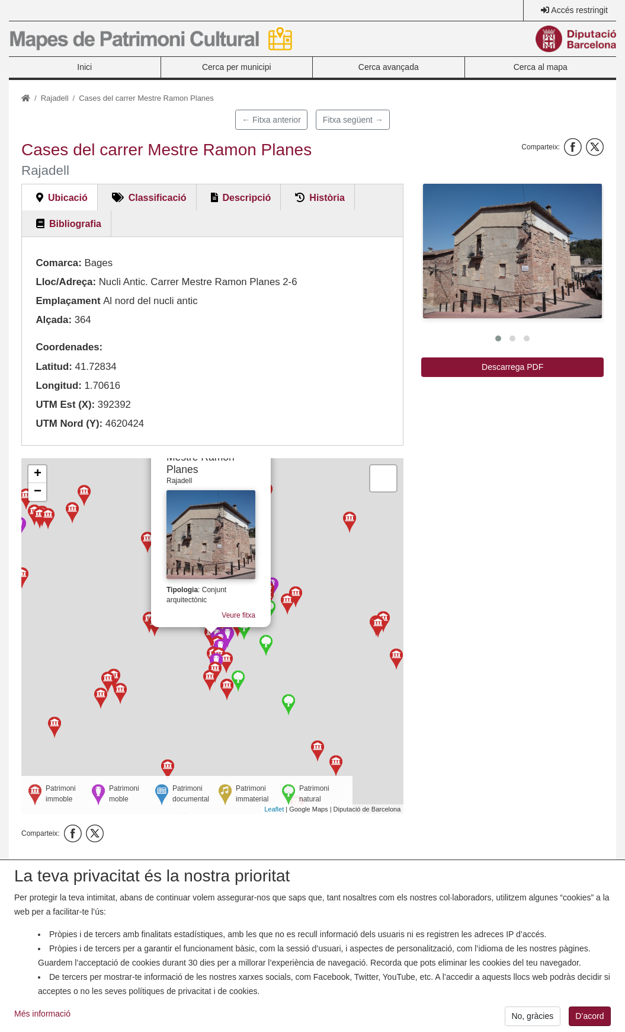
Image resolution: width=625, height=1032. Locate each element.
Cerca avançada (388, 67)
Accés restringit (579, 10)
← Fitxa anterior (271, 119)
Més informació (42, 1020)
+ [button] (37, 474)
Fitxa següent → (353, 119)
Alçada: (54, 319)
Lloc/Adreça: (66, 281)
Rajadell (55, 98)
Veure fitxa (235, 613)
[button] (512, 251)
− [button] (37, 492)
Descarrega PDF (512, 367)
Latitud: (54, 366)
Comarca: (58, 263)
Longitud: (58, 385)
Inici (84, 67)
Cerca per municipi (236, 67)
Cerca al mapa (541, 67)
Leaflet (274, 809)
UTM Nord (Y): (69, 423)
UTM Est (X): (65, 404)
